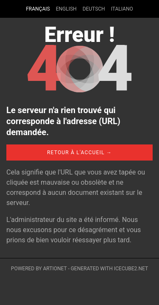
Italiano (122, 9)
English (66, 9)
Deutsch (94, 9)
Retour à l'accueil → (79, 152)
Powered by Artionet (39, 269)
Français (38, 9)
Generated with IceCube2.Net (109, 269)
